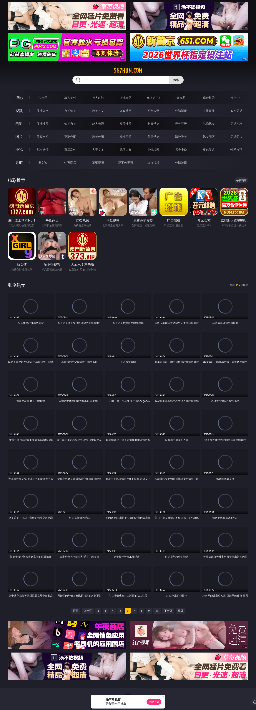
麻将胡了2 (153, 98)
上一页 (88, 610)
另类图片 (236, 137)
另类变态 (236, 124)
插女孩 (42, 163)
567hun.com (128, 70)
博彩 (19, 97)
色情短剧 (181, 163)
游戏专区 (126, 98)
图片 (19, 136)
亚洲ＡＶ (43, 111)
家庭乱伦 (70, 150)
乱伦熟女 (209, 124)
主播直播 (209, 111)
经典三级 (181, 124)
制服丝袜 (153, 124)
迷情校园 (153, 150)
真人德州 (70, 98)
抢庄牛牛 (236, 98)
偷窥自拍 (43, 137)
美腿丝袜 (153, 137)
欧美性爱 (126, 124)
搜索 (176, 80)
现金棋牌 (209, 98)
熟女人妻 (153, 111)
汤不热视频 (125, 163)
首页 (75, 610)
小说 (19, 149)
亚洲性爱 (43, 124)
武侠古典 (126, 150)
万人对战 (98, 98)
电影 (19, 123)
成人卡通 (98, 124)
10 (157, 610)
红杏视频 (153, 163)
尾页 (180, 610)
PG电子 (42, 98)
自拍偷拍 (70, 111)
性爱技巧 (236, 150)
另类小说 (181, 150)
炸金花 (181, 98)
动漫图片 (126, 137)
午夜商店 (70, 163)
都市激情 (43, 150)
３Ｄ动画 (126, 111)
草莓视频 (98, 163)
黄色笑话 (209, 150)
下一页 (168, 610)
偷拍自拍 (70, 124)
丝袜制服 (181, 111)
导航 (19, 162)
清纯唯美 (181, 137)
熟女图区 (209, 137)
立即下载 (154, 702)
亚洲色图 (70, 137)
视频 (19, 110)
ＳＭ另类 (236, 111)
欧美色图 (98, 137)
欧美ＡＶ (98, 111)
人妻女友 (98, 150)
